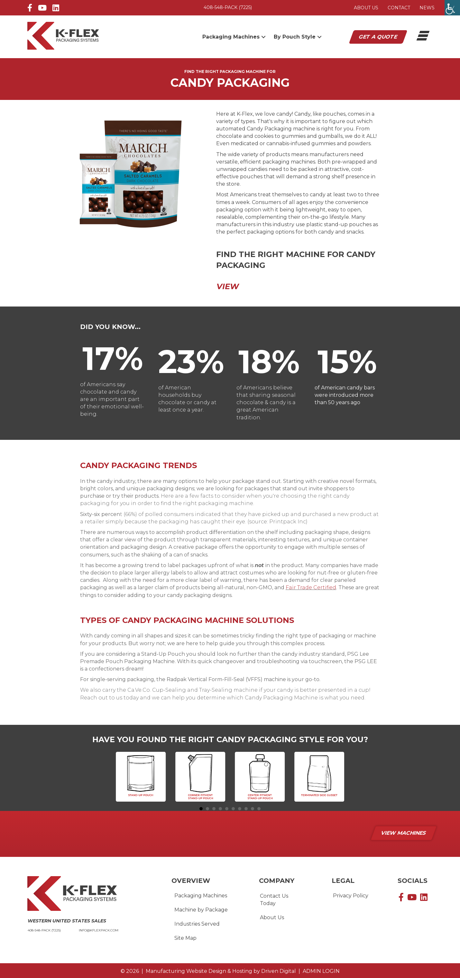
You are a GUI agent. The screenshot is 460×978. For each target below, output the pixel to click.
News (427, 8)
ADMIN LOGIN (320, 971)
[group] (112, 358)
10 (259, 808)
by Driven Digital (221, 971)
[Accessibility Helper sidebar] (452, 7)
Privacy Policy (350, 896)
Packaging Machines (200, 896)
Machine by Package (201, 910)
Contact (399, 8)
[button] (263, 36)
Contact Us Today (274, 899)
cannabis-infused (288, 143)
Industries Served (197, 924)
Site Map (185, 938)
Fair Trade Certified (311, 587)
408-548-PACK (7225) (228, 7)
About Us (366, 8)
